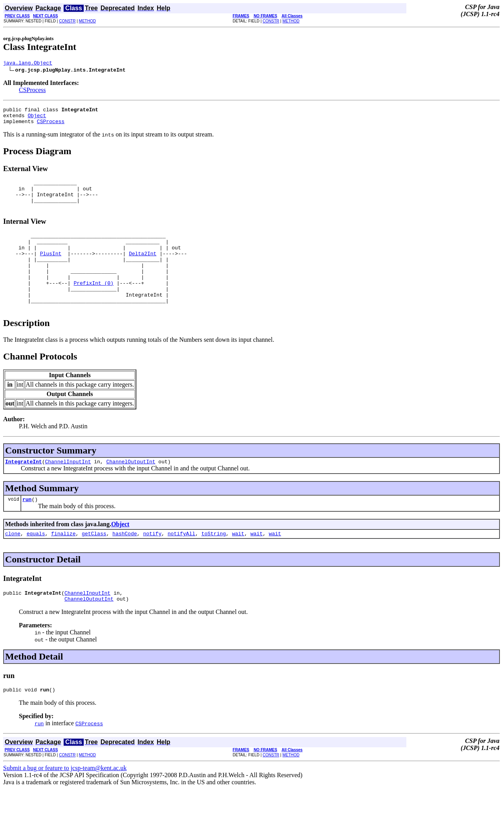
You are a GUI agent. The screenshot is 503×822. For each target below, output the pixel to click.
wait (238, 562)
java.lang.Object (27, 63)
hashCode (124, 562)
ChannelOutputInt (130, 488)
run (26, 527)
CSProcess (32, 91)
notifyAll (181, 562)
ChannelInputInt (68, 488)
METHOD (87, 21)
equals (36, 562)
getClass (94, 562)
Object (37, 118)
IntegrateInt (23, 488)
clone (12, 562)
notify (152, 562)
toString (213, 562)
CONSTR (67, 21)
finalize (63, 562)
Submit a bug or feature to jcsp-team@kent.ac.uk (65, 801)
